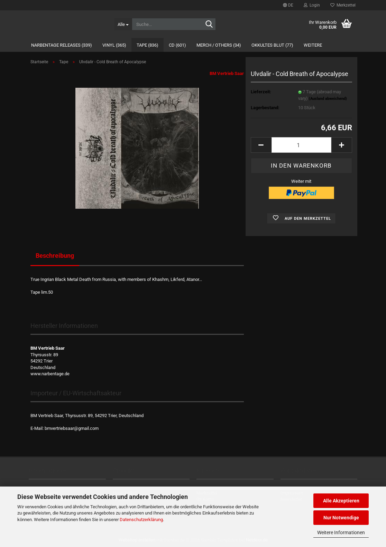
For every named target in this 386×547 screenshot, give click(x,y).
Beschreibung (55, 255)
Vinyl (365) (114, 45)
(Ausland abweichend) (328, 98)
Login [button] (312, 5)
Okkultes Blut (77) (272, 45)
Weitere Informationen (341, 532)
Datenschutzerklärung (141, 519)
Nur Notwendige (341, 517)
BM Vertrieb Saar (227, 73)
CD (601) (177, 45)
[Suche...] (123, 24)
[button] (288, 5)
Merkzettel (343, 5)
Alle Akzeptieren (341, 500)
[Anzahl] (301, 145)
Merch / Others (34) (218, 45)
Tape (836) (147, 45)
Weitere (313, 45)
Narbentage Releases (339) (61, 45)
